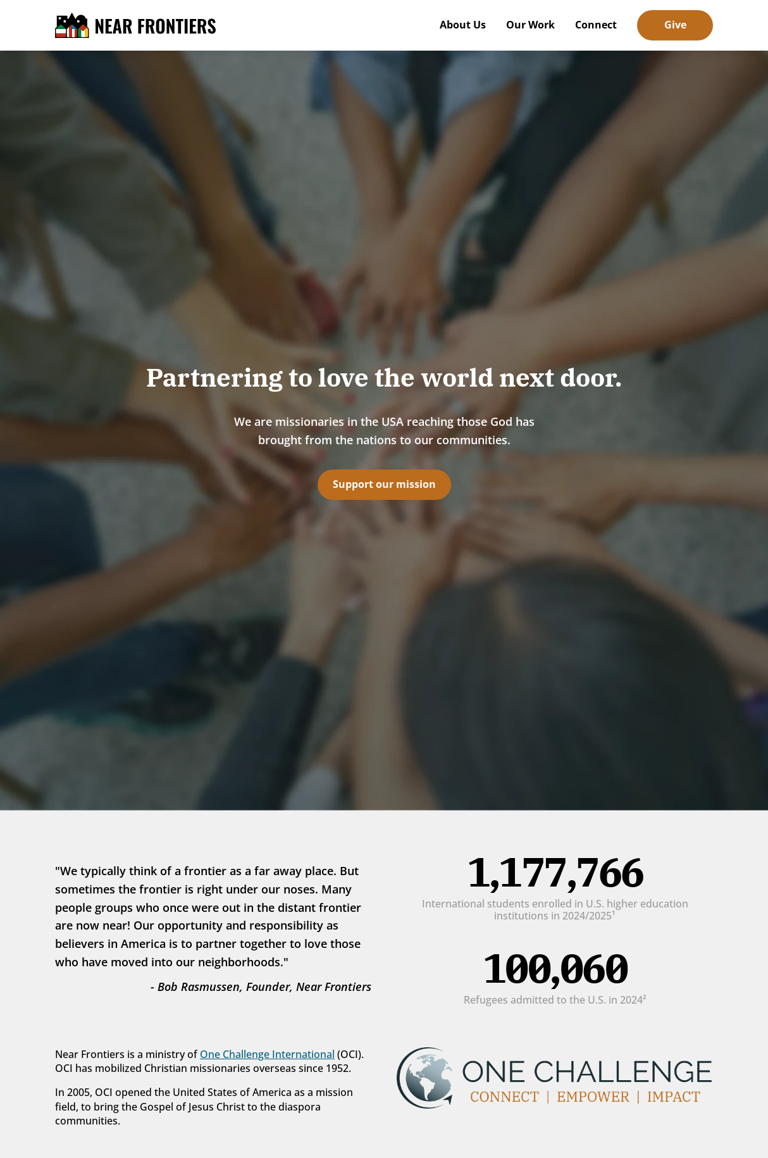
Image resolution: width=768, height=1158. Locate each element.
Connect (596, 25)
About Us (463, 25)
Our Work (530, 25)
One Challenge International (267, 1054)
